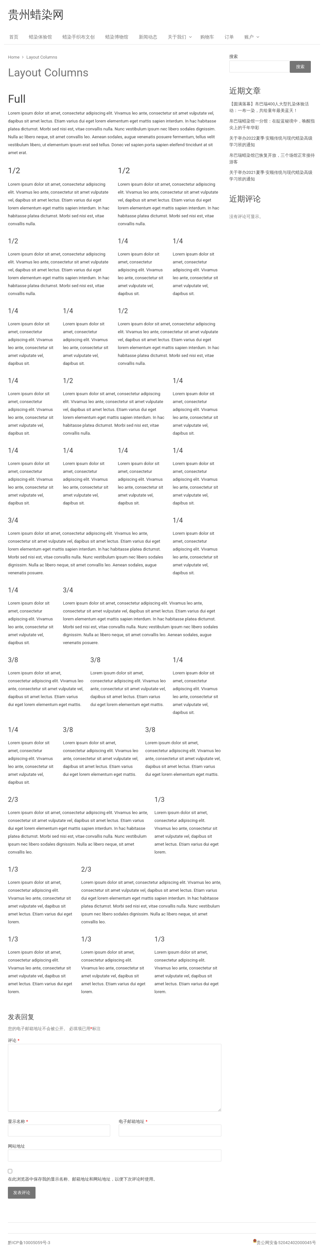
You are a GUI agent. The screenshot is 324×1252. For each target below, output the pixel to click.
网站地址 (16, 1146)
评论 (13, 1040)
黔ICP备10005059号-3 (29, 1242)
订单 (229, 37)
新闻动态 (148, 37)
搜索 (233, 56)
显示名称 (18, 1121)
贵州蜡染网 (36, 14)
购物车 (207, 37)
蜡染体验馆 (40, 37)
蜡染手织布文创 (78, 37)
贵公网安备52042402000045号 (286, 1242)
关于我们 (177, 37)
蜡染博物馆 (116, 37)
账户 (249, 37)
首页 (13, 37)
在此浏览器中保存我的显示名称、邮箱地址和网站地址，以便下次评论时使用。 (83, 1179)
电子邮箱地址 (133, 1121)
